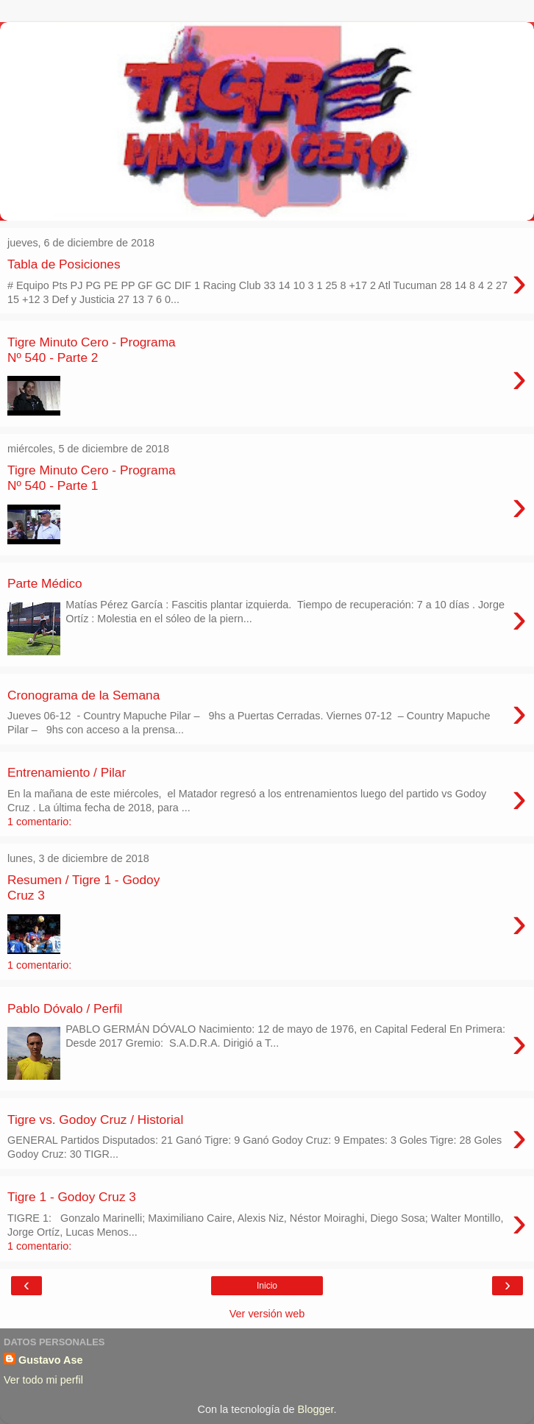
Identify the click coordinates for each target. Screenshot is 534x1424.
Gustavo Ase (50, 1360)
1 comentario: (39, 821)
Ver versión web (267, 1314)
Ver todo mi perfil (43, 1380)
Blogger (316, 1409)
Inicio (267, 1286)
